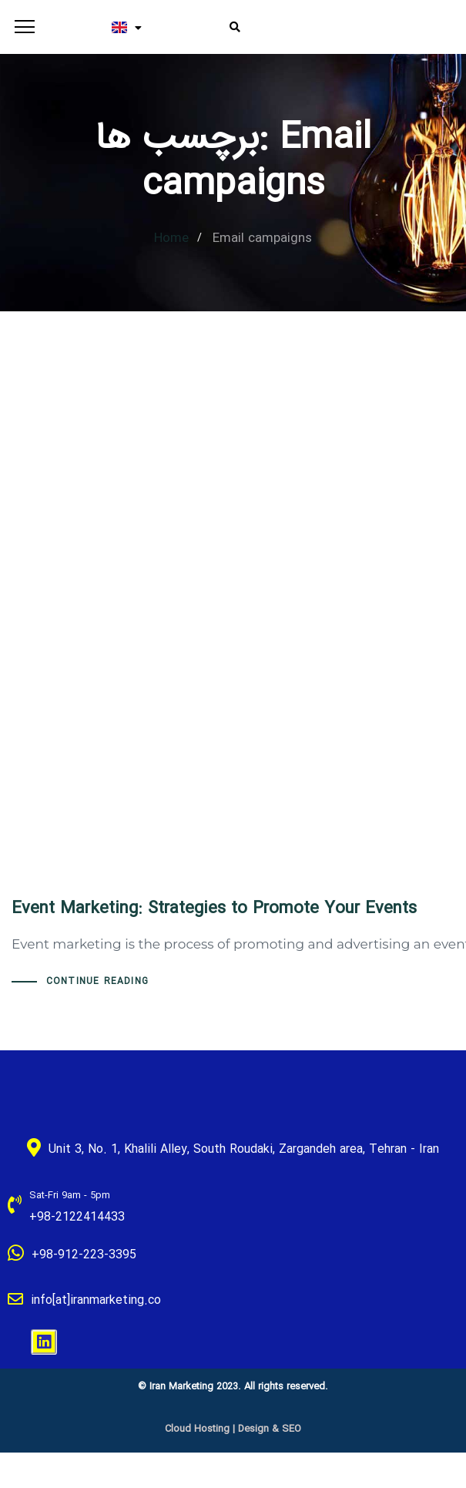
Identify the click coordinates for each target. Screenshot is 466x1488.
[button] (21, 27)
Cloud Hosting (197, 1429)
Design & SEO (269, 1429)
